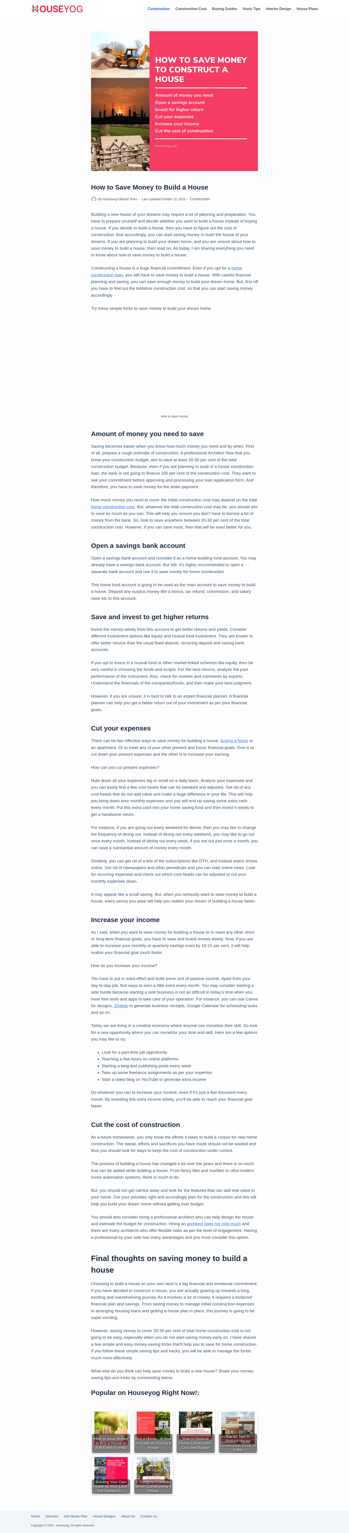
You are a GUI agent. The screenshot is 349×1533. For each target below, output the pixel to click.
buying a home (234, 740)
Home (35, 1516)
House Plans (307, 9)
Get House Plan (75, 1516)
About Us (128, 1516)
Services (51, 1516)
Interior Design (278, 9)
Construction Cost (191, 9)
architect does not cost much (214, 1223)
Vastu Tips (251, 9)
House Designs (104, 1516)
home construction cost (112, 506)
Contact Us (148, 1516)
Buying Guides (224, 9)
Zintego (121, 1005)
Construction (159, 9)
